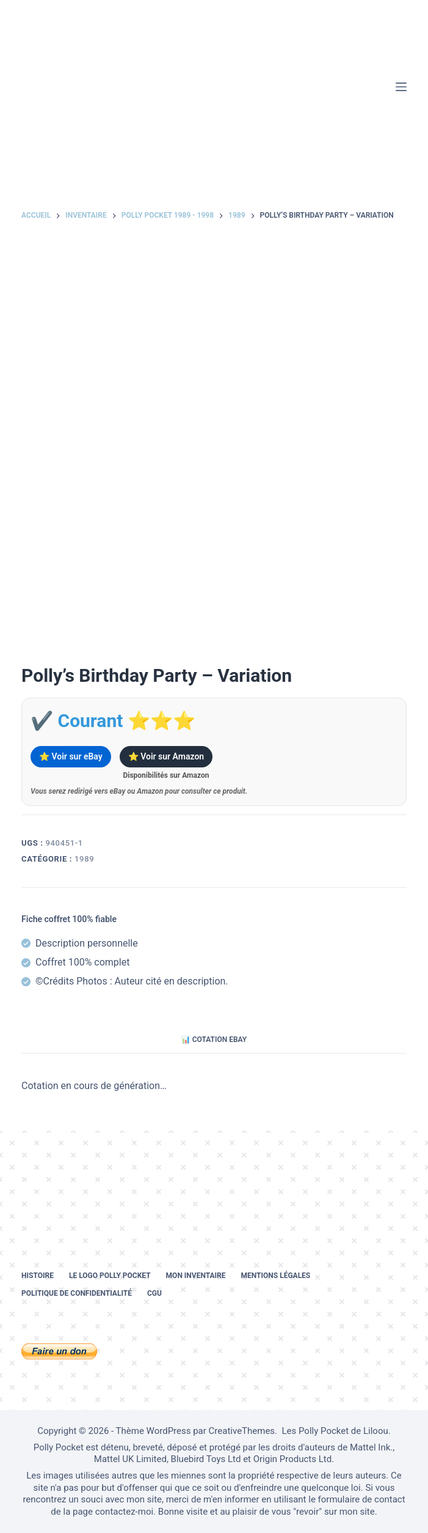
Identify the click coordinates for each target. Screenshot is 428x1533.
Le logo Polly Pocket (110, 1275)
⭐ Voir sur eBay (71, 756)
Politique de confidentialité (76, 1293)
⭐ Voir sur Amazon (166, 756)
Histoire (37, 1275)
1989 (84, 858)
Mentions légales (276, 1275)
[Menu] (401, 86)
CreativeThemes (242, 1430)
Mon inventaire (196, 1275)
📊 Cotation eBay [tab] (214, 1039)
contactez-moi (124, 1511)
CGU (154, 1293)
